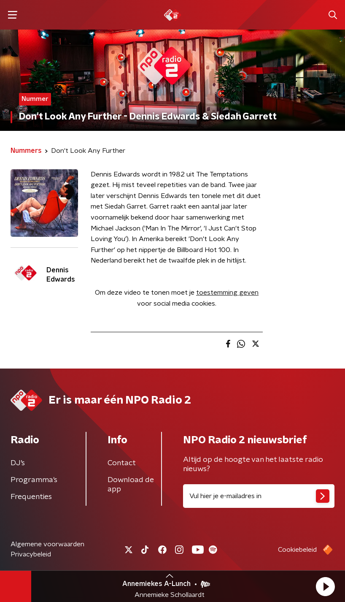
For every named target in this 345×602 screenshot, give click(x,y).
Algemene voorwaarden (47, 544)
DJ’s (18, 463)
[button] (325, 586)
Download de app (131, 484)
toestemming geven (227, 292)
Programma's (34, 480)
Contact (122, 463)
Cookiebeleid (297, 549)
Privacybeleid (31, 554)
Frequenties (31, 497)
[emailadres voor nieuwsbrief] (258, 496)
